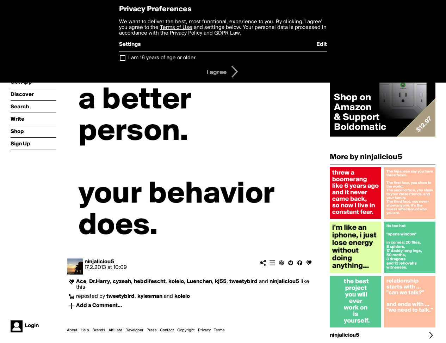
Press (152, 330)
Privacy (204, 330)
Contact (167, 330)
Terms (219, 330)
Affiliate (115, 330)
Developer (134, 330)
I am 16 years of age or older (162, 58)
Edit (321, 44)
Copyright (186, 330)
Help (85, 330)
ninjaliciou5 (99, 262)
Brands (98, 330)
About (72, 330)
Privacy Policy (186, 33)
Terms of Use (176, 27)
